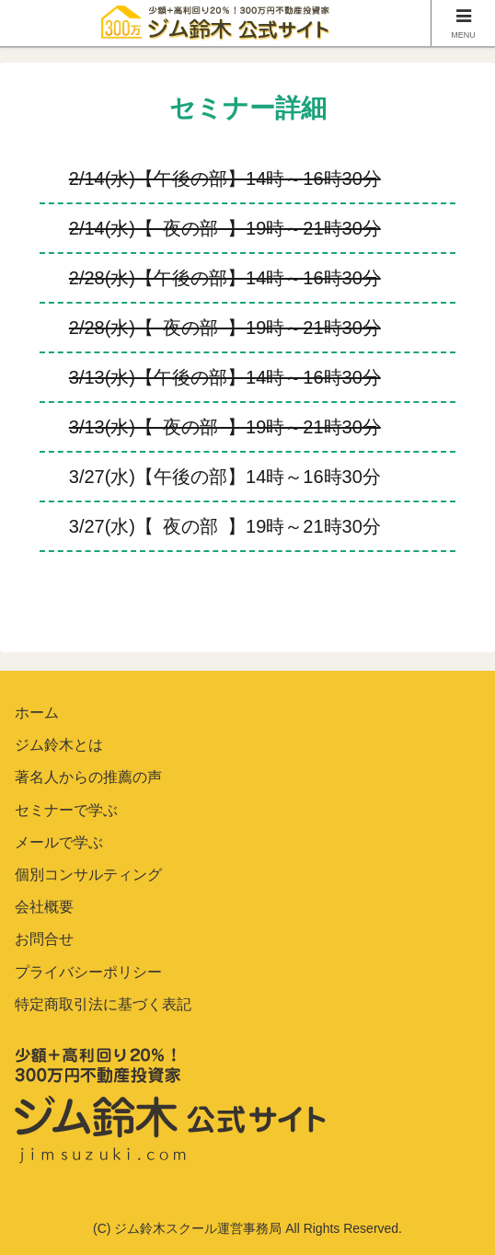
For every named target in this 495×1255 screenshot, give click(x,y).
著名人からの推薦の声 (88, 777)
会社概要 (44, 907)
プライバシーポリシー (88, 972)
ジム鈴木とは (59, 745)
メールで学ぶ (59, 842)
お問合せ (44, 939)
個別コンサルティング (88, 874)
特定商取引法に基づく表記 (103, 1004)
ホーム (37, 712)
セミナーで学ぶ (66, 810)
